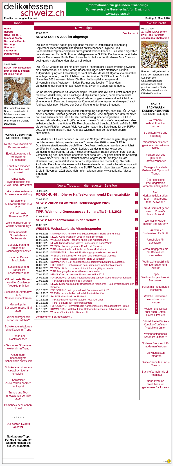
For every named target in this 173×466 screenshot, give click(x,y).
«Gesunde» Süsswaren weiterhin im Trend (18, 347)
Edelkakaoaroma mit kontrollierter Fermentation (18, 156)
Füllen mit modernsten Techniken (155, 288)
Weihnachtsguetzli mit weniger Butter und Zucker (155, 264)
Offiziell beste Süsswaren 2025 (18, 215)
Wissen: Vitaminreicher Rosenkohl (69, 312)
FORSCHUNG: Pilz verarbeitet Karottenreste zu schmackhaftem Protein (90, 306)
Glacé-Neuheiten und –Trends (155, 364)
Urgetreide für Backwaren (155, 241)
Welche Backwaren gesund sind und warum (155, 299)
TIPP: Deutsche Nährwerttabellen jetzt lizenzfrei (76, 299)
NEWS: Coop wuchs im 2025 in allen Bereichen (76, 236)
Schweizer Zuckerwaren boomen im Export (18, 383)
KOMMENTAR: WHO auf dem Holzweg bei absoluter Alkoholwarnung (88, 309)
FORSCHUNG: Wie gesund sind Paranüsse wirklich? (79, 290)
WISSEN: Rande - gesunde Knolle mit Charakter (77, 246)
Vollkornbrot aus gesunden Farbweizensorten (155, 158)
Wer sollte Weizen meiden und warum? (155, 222)
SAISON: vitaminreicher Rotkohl (68, 296)
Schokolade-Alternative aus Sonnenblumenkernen (18, 295)
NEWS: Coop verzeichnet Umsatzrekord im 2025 (77, 274)
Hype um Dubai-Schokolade (18, 259)
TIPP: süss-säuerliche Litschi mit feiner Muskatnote (78, 249)
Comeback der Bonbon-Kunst (18, 407)
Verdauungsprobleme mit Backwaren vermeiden (155, 252)
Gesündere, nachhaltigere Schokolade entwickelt (18, 358)
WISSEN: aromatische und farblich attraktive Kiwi (77, 293)
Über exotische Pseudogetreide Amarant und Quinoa (155, 183)
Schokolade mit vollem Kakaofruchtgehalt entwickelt (18, 370)
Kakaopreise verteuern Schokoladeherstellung (18, 193)
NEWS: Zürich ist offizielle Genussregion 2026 (73, 203)
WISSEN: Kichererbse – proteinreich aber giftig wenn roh (81, 268)
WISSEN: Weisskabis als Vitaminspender (68, 228)
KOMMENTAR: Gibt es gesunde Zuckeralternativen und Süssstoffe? (87, 262)
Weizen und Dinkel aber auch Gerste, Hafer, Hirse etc (155, 312)
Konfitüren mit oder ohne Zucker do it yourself (18, 169)
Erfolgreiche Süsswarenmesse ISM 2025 (18, 204)
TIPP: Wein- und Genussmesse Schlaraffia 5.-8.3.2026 (79, 211)
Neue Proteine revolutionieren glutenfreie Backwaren (155, 384)
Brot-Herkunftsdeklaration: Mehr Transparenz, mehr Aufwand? (155, 197)
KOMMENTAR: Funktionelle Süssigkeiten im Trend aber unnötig (85, 233)
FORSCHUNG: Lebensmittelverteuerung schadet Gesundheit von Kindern (91, 277)
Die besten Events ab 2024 (18, 425)
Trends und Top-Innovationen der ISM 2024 (18, 395)
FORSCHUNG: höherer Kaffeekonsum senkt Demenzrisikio (83, 194)
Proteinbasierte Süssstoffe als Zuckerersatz (18, 235)
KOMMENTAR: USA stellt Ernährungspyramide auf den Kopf (83, 252)
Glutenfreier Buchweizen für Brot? (155, 232)
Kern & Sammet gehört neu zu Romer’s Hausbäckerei (155, 211)
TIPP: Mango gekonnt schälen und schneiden (75, 271)
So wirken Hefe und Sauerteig (155, 134)
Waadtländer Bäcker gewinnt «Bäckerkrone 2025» (155, 145)
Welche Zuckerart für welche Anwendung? (18, 224)
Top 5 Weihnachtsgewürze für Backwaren (156, 277)
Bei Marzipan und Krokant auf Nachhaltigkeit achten (18, 248)
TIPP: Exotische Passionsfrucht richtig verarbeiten (77, 258)
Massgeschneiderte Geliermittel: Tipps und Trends (155, 170)
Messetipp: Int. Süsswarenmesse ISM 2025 (18, 307)
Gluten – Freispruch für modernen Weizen (155, 345)
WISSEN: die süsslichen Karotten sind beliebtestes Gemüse (83, 255)
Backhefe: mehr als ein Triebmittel (155, 373)
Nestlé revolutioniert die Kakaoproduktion (18, 146)
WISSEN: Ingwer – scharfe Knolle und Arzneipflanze (79, 240)
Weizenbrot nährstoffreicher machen (155, 123)
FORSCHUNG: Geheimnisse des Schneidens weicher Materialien (86, 265)
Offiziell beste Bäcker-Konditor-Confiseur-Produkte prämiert (18, 282)
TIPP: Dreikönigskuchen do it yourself (71, 280)
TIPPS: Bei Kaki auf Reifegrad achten (71, 302)
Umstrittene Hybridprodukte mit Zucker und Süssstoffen (18, 182)
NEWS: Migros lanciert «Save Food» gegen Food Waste (81, 243)
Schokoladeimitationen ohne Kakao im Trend (18, 328)
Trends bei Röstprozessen (18, 337)
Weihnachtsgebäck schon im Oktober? (18, 319)
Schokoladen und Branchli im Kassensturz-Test (18, 270)
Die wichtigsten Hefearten (155, 354)
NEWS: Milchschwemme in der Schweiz (67, 220)
